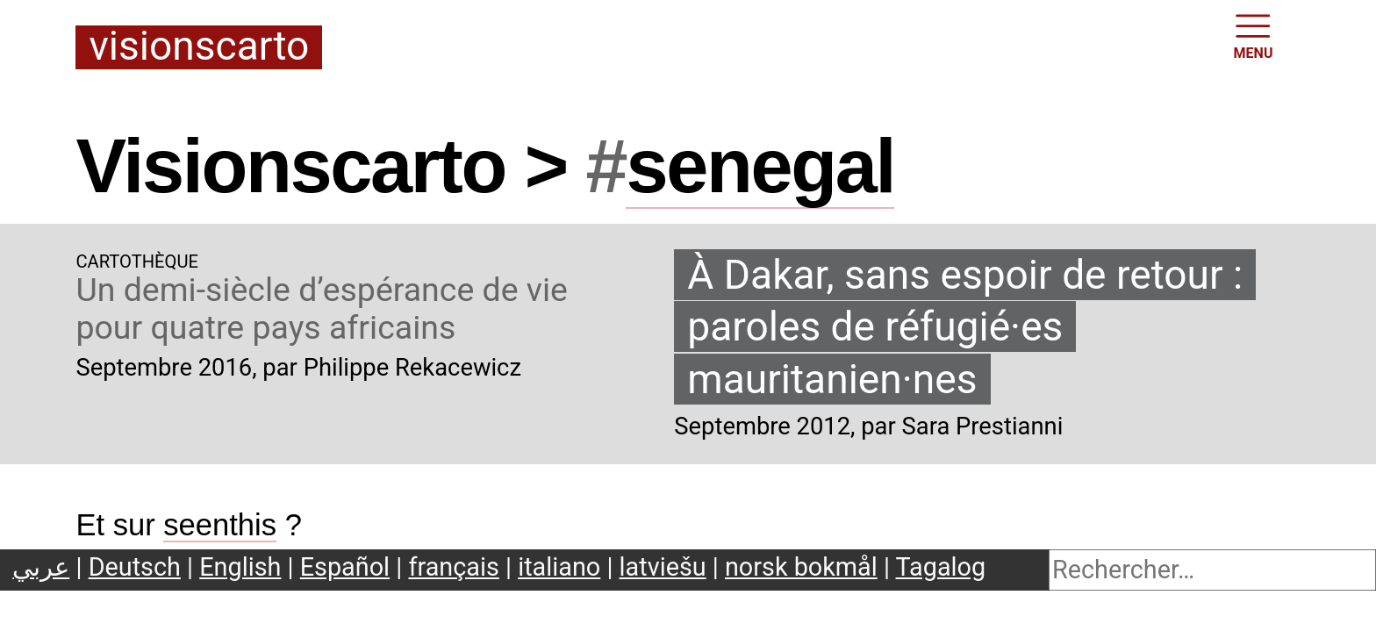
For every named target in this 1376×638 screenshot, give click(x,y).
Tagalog (941, 567)
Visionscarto (199, 47)
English (240, 567)
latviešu (663, 567)
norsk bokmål (801, 567)
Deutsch (135, 567)
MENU (1253, 35)
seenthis (219, 524)
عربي (40, 567)
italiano (559, 567)
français (453, 567)
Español (345, 567)
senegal (760, 166)
